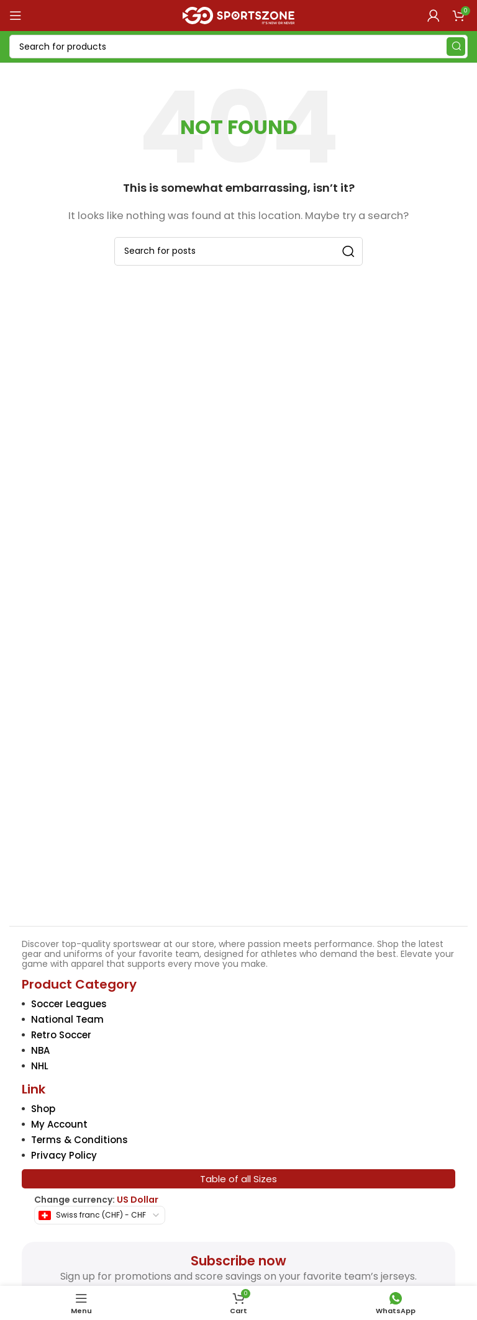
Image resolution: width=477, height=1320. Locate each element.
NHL (39, 1065)
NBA (40, 1050)
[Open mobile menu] (15, 15)
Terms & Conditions (79, 1139)
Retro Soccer (61, 1034)
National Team (67, 1019)
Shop (43, 1108)
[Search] (238, 46)
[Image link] (239, 826)
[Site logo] (238, 14)
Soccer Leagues (69, 1003)
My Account (59, 1124)
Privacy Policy (64, 1155)
